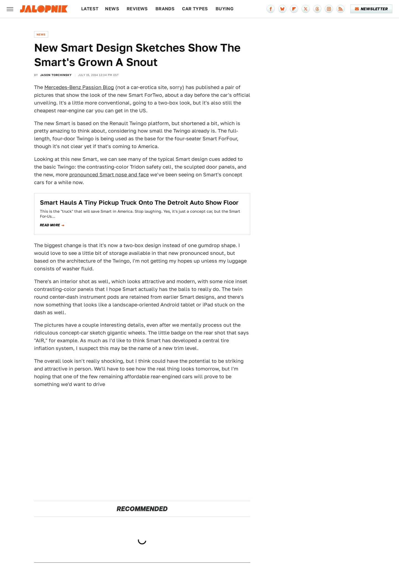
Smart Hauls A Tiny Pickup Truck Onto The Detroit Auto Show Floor (139, 202)
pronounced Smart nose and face (109, 174)
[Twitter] (305, 9)
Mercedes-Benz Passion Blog (79, 87)
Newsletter (371, 9)
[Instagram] (329, 9)
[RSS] (340, 9)
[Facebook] (271, 9)
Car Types (195, 8)
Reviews (137, 8)
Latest (89, 8)
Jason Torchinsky (55, 75)
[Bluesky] (282, 9)
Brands (165, 8)
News (112, 8)
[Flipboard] (294, 9)
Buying (225, 8)
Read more (50, 225)
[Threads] (317, 9)
